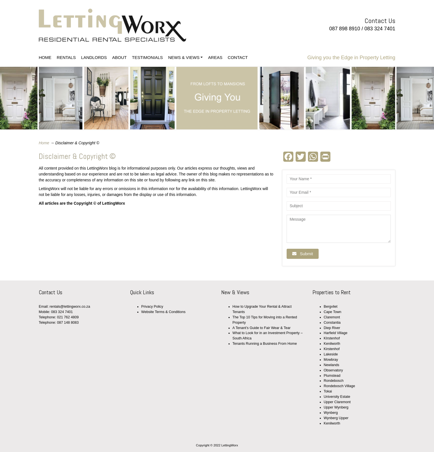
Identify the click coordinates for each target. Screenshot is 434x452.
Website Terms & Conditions (163, 312)
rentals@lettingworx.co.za (70, 307)
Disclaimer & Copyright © (77, 156)
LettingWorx (128, 25)
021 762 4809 (68, 317)
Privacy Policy (152, 307)
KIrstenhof (332, 338)
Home (44, 143)
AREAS (215, 57)
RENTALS (66, 57)
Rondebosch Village (339, 386)
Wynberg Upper (336, 418)
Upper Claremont (337, 402)
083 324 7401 (379, 28)
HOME (45, 57)
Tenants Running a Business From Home (264, 344)
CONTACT (238, 57)
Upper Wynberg (336, 407)
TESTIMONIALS (147, 57)
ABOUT (119, 57)
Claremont (332, 317)
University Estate (337, 397)
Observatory (333, 370)
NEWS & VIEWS (184, 57)
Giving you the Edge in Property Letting (351, 57)
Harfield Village (335, 333)
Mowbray (331, 360)
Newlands (331, 365)
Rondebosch (334, 381)
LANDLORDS (94, 57)
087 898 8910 (344, 28)
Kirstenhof (332, 349)
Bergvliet (330, 307)
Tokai (328, 391)
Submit (302, 253)
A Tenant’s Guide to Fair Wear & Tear (261, 328)
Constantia (332, 323)
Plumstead (332, 376)
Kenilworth (332, 344)
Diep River (332, 328)
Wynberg (331, 413)
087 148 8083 (68, 323)
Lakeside (331, 354)
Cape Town (332, 312)
